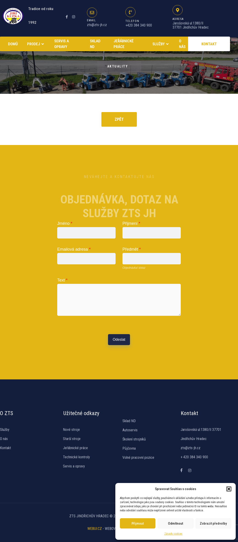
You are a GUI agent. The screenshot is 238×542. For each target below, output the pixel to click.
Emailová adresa (74, 249)
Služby (161, 44)
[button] (229, 489)
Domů (13, 44)
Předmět (131, 249)
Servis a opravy (61, 44)
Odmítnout (175, 523)
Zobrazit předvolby (213, 523)
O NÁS (182, 44)
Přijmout (138, 523)
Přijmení (131, 223)
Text (62, 280)
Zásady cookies (173, 533)
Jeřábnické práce (124, 44)
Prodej (36, 44)
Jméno (64, 223)
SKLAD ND (95, 44)
